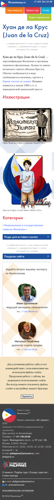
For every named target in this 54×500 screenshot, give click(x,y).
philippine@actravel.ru (23, 481)
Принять (27, 396)
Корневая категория (27, 46)
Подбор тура (20, 472)
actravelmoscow (16, 485)
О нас (46, 10)
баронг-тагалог (11, 81)
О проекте (7, 472)
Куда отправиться (39, 17)
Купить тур (32, 10)
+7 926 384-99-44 (29, 311)
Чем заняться (15, 10)
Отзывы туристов (38, 472)
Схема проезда (10, 475)
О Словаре (32, 49)
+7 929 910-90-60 (29, 349)
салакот (27, 81)
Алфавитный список (15, 43)
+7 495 (21, 437)
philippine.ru (8, 457)
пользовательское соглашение (18, 490)
